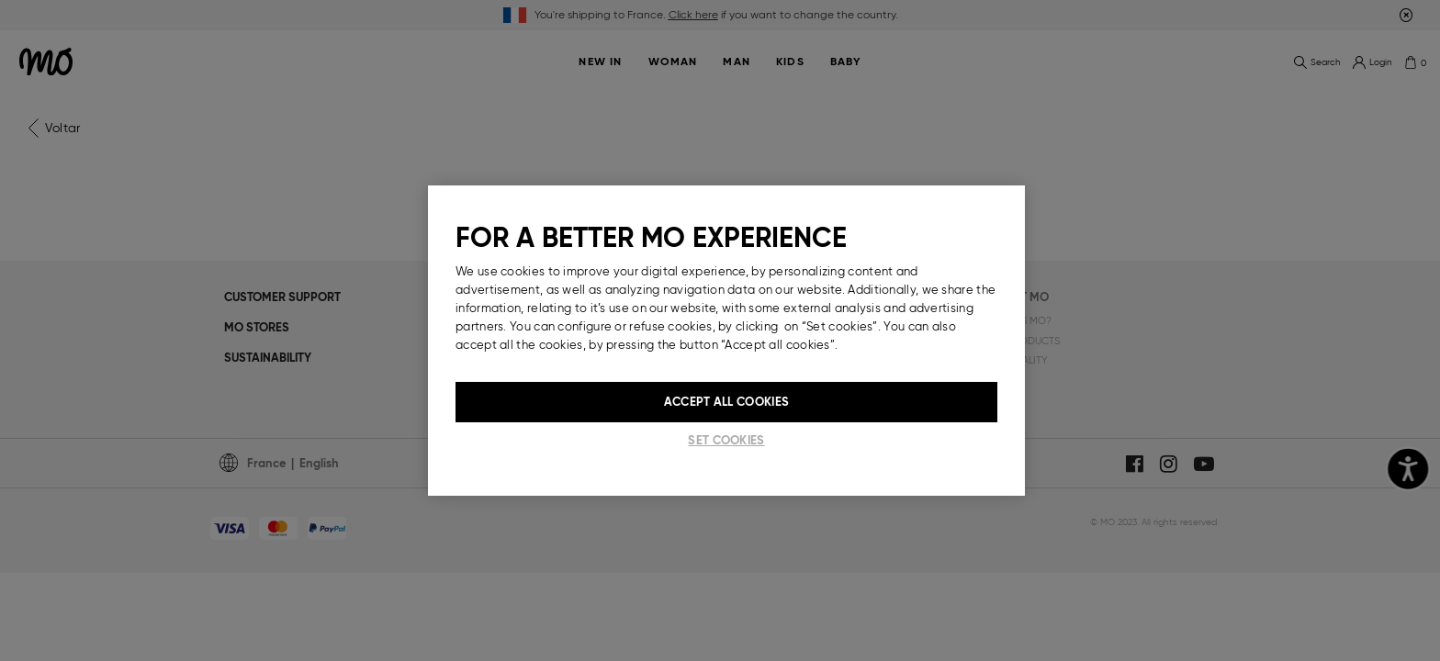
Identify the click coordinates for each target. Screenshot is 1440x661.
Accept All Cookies (726, 401)
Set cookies (726, 440)
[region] (726, 340)
